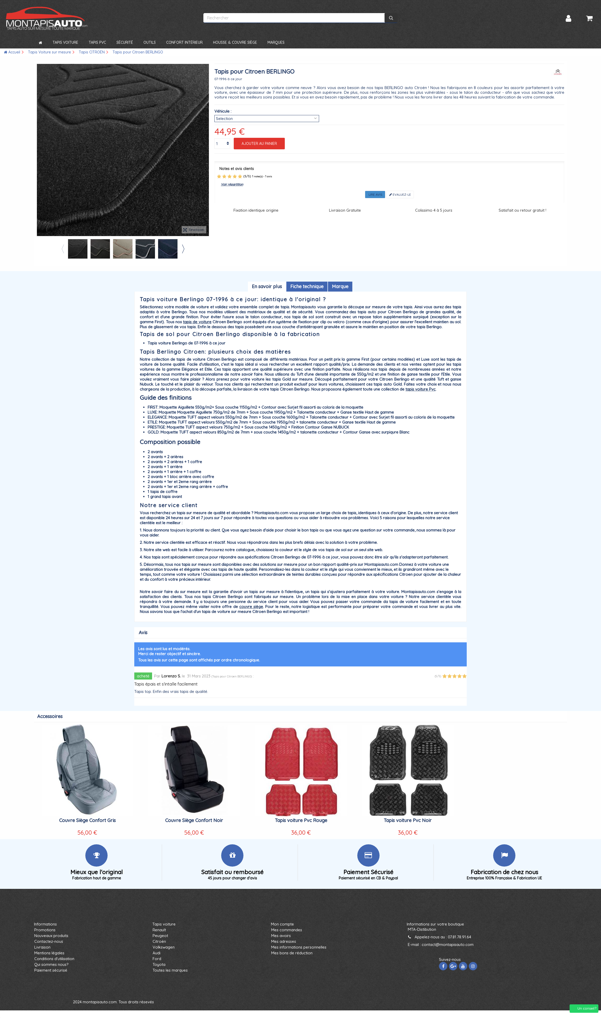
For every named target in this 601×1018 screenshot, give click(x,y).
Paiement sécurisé (50, 970)
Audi (156, 952)
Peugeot (160, 935)
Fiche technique (307, 286)
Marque (340, 286)
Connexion (568, 18)
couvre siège (251, 606)
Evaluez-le (400, 194)
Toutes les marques (170, 970)
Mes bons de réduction (292, 952)
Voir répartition (232, 184)
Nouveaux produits (51, 935)
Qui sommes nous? (51, 964)
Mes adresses (283, 941)
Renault (159, 929)
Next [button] (183, 248)
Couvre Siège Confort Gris (87, 820)
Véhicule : (222, 111)
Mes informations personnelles (298, 947)
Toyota (159, 964)
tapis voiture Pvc (420, 389)
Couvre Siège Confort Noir (194, 820)
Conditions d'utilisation (54, 958)
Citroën (159, 941)
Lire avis (375, 194)
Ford (157, 958)
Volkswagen (164, 947)
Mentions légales (49, 952)
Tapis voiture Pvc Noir (408, 820)
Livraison (42, 947)
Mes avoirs (281, 935)
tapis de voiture (197, 321)
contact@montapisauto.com (448, 944)
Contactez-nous (48, 941)
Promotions (44, 929)
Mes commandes (286, 929)
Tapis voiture (164, 924)
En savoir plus (267, 286)
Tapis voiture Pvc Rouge (301, 820)
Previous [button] (62, 248)
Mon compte (282, 924)
